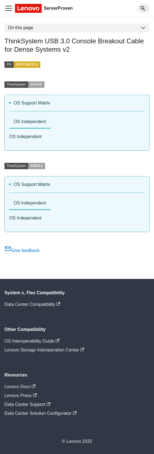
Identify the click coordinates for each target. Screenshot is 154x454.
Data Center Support (27, 404)
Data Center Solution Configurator (40, 413)
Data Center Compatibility (32, 304)
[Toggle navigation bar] (8, 8)
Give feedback (21, 250)
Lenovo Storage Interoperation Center (44, 350)
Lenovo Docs (20, 386)
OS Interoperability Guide (31, 341)
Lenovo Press (20, 395)
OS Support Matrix (32, 103)
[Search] (143, 8)
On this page (20, 27)
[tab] (30, 122)
